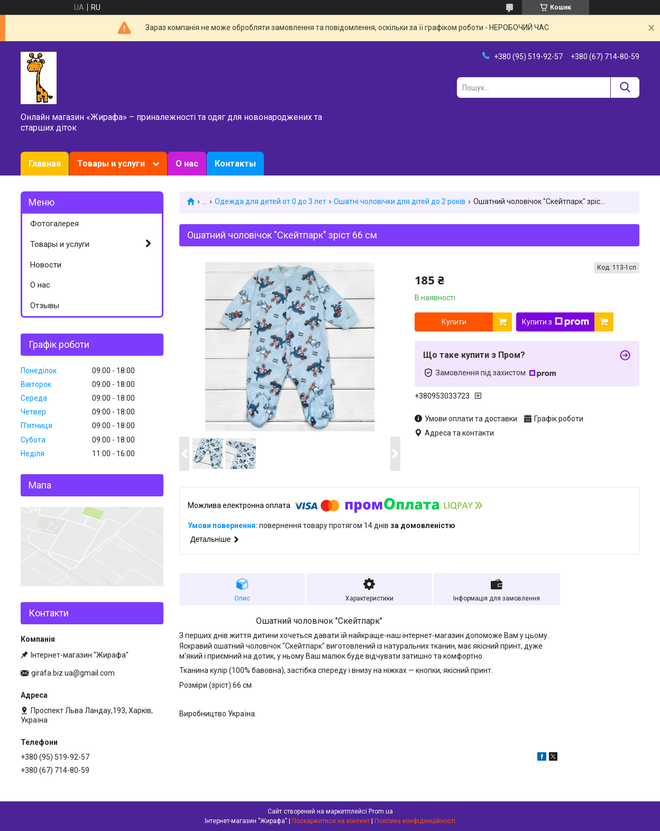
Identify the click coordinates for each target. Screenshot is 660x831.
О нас (187, 164)
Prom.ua (381, 811)
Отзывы (44, 305)
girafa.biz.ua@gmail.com (73, 673)
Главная (45, 164)
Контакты (235, 164)
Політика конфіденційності (414, 821)
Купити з (555, 322)
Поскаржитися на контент (331, 821)
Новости (45, 265)
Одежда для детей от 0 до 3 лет (270, 201)
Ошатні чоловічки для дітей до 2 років (399, 201)
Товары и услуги (111, 164)
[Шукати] (624, 87)
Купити (454, 322)
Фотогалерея (54, 223)
